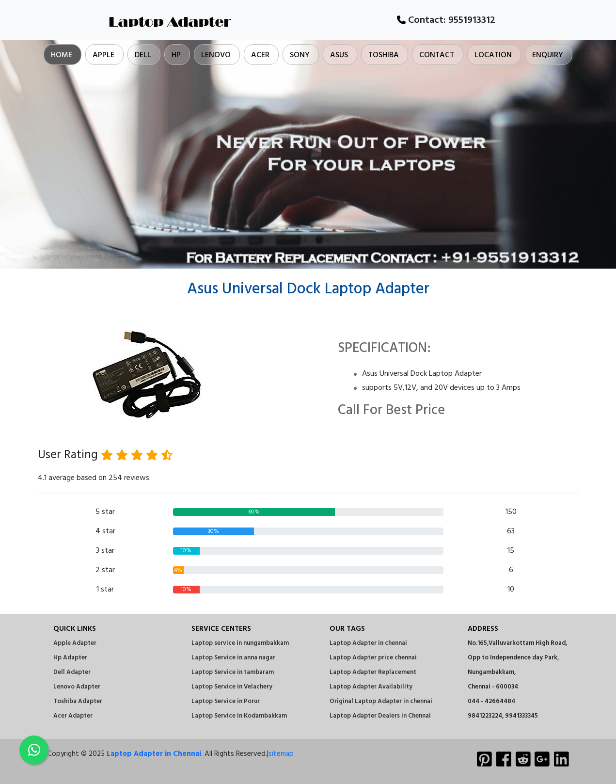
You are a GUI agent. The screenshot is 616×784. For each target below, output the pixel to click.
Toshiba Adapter (77, 701)
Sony (300, 55)
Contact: (446, 20)
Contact (436, 55)
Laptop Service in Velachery (231, 687)
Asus (339, 55)
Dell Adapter (72, 672)
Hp (176, 55)
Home (61, 55)
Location (493, 55)
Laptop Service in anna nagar (233, 658)
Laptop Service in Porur (225, 701)
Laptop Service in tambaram (232, 672)
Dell (143, 55)
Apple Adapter (74, 643)
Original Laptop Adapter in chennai (381, 701)
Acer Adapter (73, 716)
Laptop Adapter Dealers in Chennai (380, 716)
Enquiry (547, 55)
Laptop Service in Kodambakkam (239, 716)
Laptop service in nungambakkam (240, 643)
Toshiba (383, 55)
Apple (103, 55)
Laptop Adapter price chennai (373, 658)
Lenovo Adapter (76, 687)
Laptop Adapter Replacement (373, 672)
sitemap (281, 754)
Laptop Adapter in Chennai (154, 754)
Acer (260, 55)
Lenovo (216, 55)
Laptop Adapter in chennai (368, 643)
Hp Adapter (70, 658)
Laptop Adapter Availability (371, 687)
